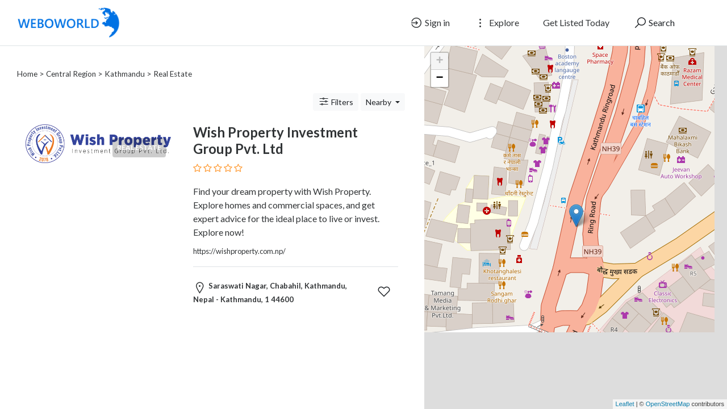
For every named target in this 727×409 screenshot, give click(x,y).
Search (654, 23)
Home (27, 60)
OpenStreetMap (668, 403)
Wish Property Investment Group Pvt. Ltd (275, 126)
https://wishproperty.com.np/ (239, 237)
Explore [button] (496, 23)
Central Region (71, 60)
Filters (335, 88)
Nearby (379, 88)
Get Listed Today (576, 22)
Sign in (430, 23)
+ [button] (440, 61)
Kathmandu (125, 60)
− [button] (440, 78)
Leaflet (625, 403)
